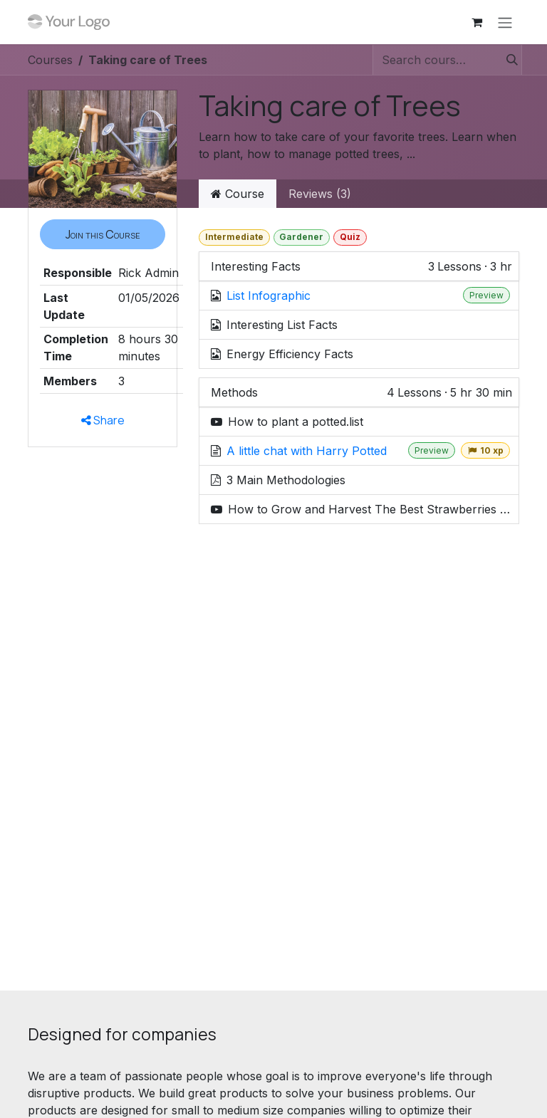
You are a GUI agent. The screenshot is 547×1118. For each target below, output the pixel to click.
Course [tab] (237, 194)
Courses (50, 60)
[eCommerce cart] (476, 22)
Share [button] (103, 420)
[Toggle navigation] (505, 22)
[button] (102, 234)
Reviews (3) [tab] (319, 194)
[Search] (507, 60)
